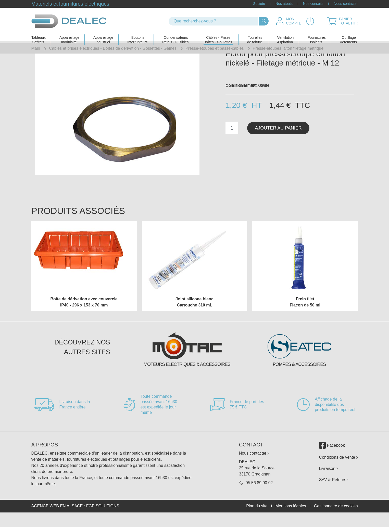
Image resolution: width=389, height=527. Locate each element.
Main (35, 48)
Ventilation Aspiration (285, 34)
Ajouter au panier (278, 140)
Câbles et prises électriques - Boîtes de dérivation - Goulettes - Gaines (113, 48)
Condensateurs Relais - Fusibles (175, 34)
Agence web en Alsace (57, 518)
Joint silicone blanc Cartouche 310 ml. (194, 314)
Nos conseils (313, 4)
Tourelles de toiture (254, 34)
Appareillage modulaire (69, 34)
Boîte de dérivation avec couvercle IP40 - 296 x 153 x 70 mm (84, 314)
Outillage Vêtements (348, 34)
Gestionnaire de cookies (336, 518)
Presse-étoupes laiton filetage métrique (288, 48)
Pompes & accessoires (299, 376)
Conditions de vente (338, 469)
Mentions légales (290, 518)
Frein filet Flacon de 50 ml (305, 314)
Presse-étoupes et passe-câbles (214, 48)
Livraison (328, 480)
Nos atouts (284, 4)
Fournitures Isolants (317, 34)
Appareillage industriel (103, 34)
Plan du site (257, 518)
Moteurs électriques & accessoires (187, 376)
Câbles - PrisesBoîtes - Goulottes (218, 34)
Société (259, 4)
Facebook (332, 457)
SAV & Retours (334, 492)
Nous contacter (346, 4)
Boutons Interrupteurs (137, 34)
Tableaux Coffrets (38, 34)
